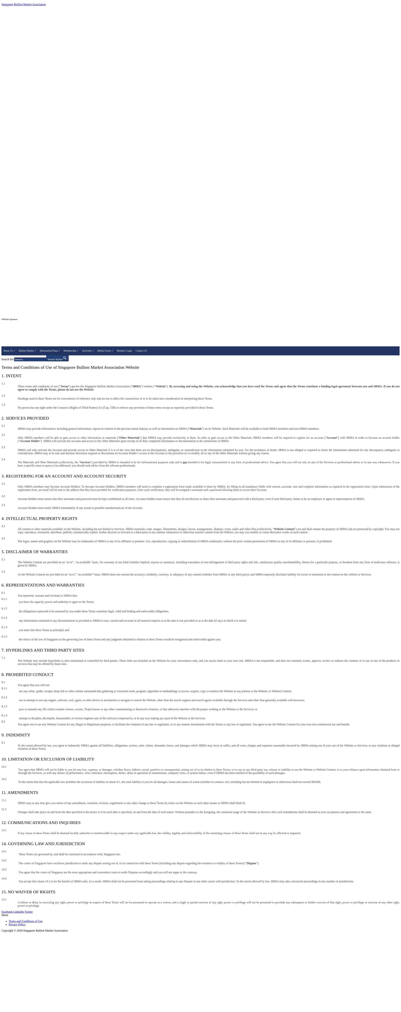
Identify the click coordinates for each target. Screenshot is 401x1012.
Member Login (124, 350)
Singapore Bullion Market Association (23, 4)
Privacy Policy (17, 924)
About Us (9, 350)
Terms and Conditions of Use (25, 921)
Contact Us (141, 350)
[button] (200, 915)
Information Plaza (50, 350)
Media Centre (105, 350)
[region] (200, 335)
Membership (71, 350)
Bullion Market (27, 350)
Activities (88, 350)
